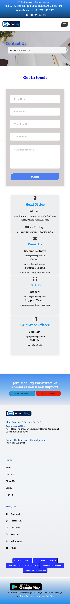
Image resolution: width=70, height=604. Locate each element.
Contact (11, 474)
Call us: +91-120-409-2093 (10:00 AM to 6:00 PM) (34, 6)
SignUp (10, 494)
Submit (35, 176)
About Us (11, 481)
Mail (11, 548)
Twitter (12, 534)
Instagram (14, 520)
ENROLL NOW (22, 393)
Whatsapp (14, 541)
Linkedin (13, 527)
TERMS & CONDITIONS (35, 570)
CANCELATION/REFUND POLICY (23, 565)
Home (13, 50)
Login (10, 487)
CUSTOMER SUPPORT (52, 565)
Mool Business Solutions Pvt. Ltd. (37, 596)
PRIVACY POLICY (22, 560)
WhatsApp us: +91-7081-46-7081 (35, 10)
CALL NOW (48, 393)
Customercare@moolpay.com (33, 2)
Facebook (13, 514)
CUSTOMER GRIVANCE (45, 560)
